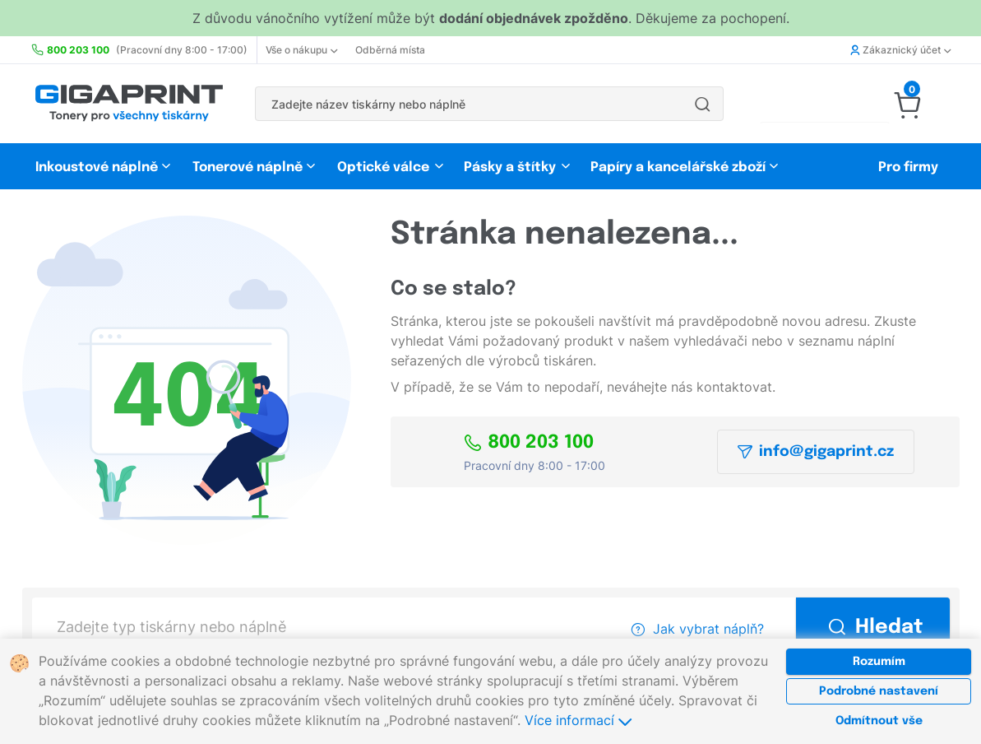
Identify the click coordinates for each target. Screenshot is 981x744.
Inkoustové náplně (96, 167)
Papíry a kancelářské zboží (679, 167)
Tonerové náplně (247, 167)
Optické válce (383, 167)
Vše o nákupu (301, 50)
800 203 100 (529, 443)
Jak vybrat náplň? (698, 629)
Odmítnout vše (879, 721)
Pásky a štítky (510, 167)
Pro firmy (908, 167)
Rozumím (879, 661)
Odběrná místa (390, 50)
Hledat (876, 627)
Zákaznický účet (900, 50)
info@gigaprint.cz (816, 452)
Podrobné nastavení (878, 691)
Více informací (578, 720)
